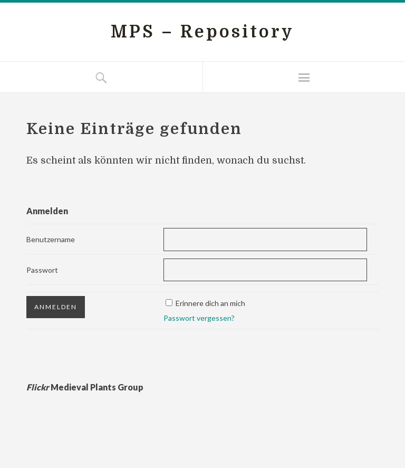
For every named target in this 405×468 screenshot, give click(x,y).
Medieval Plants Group (84, 387)
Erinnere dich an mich (210, 303)
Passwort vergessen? (199, 317)
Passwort (42, 269)
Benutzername (50, 239)
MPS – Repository (202, 32)
